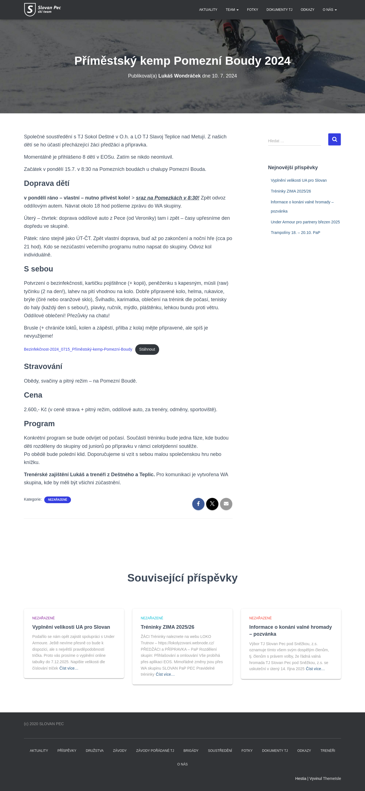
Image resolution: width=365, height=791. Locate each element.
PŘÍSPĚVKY (67, 751)
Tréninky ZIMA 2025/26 (291, 191)
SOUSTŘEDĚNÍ (220, 751)
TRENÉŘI (327, 751)
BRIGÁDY (191, 751)
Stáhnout (148, 349)
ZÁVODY (120, 751)
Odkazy (307, 10)
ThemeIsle (332, 778)
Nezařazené (57, 499)
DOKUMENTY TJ (279, 10)
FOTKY (252, 10)
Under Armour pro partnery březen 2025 (305, 222)
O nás (330, 10)
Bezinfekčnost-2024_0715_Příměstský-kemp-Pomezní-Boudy (78, 349)
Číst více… (69, 668)
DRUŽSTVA (95, 751)
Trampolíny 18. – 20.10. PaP (295, 232)
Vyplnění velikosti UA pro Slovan (299, 180)
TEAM (232, 10)
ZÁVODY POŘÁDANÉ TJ (155, 751)
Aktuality (208, 10)
